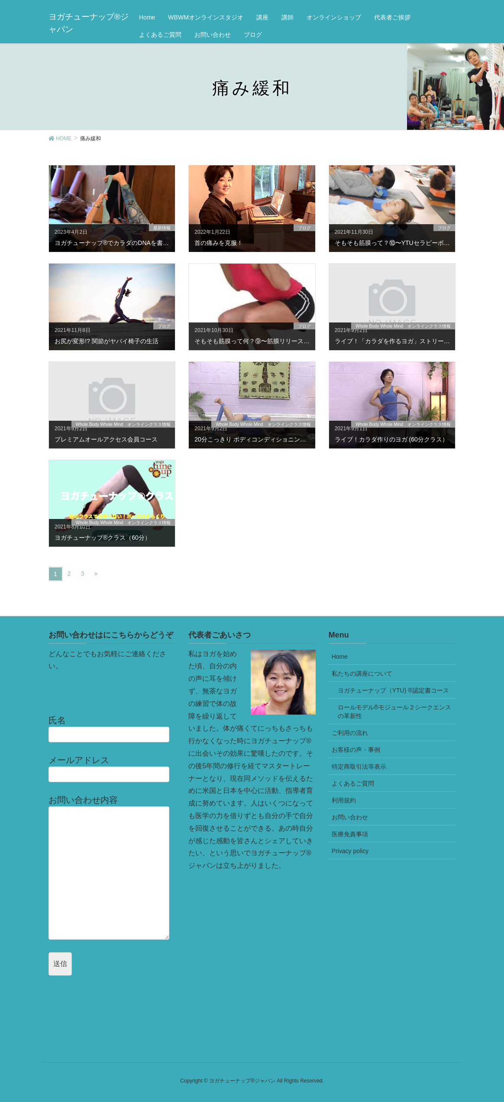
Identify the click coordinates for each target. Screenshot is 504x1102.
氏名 (111, 728)
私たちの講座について (362, 673)
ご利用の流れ (350, 732)
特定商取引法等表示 (359, 766)
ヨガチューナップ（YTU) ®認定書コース (393, 690)
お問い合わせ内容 (111, 867)
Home (340, 656)
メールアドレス (111, 768)
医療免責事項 (350, 834)
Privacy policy (350, 850)
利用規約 (344, 800)
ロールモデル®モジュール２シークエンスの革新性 (394, 711)
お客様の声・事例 (356, 749)
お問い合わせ (350, 817)
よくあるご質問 (353, 783)
